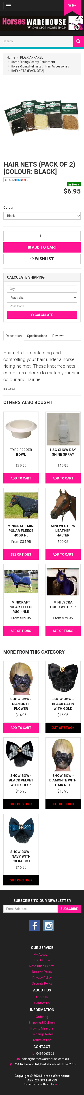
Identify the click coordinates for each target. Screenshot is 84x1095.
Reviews (58, 336)
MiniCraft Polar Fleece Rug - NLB (21, 607)
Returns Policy (42, 972)
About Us (42, 997)
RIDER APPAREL (31, 57)
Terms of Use (42, 1040)
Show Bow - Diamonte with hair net (63, 780)
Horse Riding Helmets (26, 66)
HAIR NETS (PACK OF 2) (27, 71)
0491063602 (42, 1053)
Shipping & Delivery (42, 1022)
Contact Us (42, 1003)
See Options (21, 554)
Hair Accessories (57, 66)
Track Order (42, 960)
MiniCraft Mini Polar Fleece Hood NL (21, 530)
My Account (42, 954)
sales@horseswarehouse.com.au (42, 1059)
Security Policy (42, 983)
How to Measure (42, 1028)
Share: (17, 179)
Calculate (42, 315)
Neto (57, 1084)
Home (11, 57)
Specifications (37, 336)
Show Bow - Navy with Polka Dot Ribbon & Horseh (21, 861)
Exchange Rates (42, 1034)
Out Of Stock (63, 728)
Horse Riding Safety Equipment (33, 62)
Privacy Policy (42, 977)
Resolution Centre (42, 966)
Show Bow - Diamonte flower (21, 704)
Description (14, 336)
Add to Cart (42, 247)
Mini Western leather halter (63, 530)
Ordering (42, 1017)
